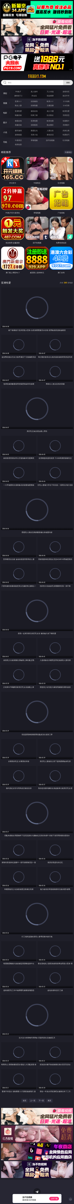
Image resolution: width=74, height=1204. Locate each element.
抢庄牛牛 (66, 96)
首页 (24, 1100)
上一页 (32, 1100)
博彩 (5, 93)
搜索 (68, 82)
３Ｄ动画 (66, 101)
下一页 (41, 1100)
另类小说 (34, 135)
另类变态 (66, 115)
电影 (5, 112)
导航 (5, 142)
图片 (5, 122)
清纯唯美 (34, 125)
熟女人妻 (18, 105)
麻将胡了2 (18, 96)
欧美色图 (50, 121)
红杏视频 (66, 140)
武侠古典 (66, 130)
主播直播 (50, 105)
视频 (5, 103)
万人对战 (50, 91)
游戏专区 (66, 91)
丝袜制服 (34, 105)
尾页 (49, 1100)
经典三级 (34, 115)
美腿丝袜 (18, 125)
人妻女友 (50, 130)
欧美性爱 (66, 111)
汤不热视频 (50, 140)
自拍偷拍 (34, 101)
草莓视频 (34, 140)
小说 (5, 132)
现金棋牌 (50, 96)
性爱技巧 (66, 135)
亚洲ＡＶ (18, 101)
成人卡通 (50, 111)
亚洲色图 (34, 121)
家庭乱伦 (34, 130)
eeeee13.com (37, 76)
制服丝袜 (18, 115)
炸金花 (34, 96)
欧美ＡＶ (50, 101)
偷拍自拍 (34, 111)
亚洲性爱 (18, 111)
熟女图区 (50, 125)
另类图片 (66, 125)
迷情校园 (18, 135)
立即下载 (54, 1198)
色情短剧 (18, 144)
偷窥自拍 (18, 121)
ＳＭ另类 (66, 105)
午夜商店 (18, 140)
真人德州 (34, 91)
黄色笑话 (50, 135)
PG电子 (18, 91)
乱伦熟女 (50, 115)
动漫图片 (66, 121)
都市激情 (18, 130)
